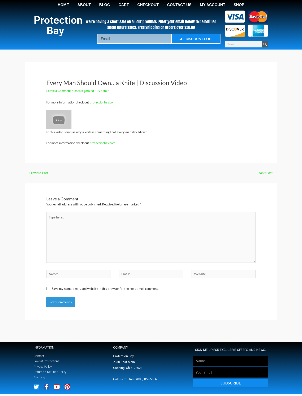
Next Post (267, 173)
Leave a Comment (58, 91)
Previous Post (37, 173)
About (84, 5)
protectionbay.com (102, 102)
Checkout (148, 5)
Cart (123, 5)
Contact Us (179, 5)
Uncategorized (84, 91)
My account (212, 5)
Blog (104, 5)
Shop (239, 5)
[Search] (265, 44)
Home (63, 5)
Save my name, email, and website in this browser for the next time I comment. (105, 290)
